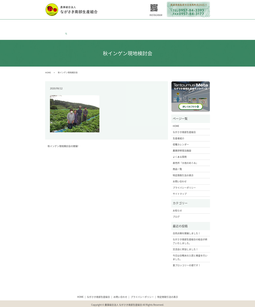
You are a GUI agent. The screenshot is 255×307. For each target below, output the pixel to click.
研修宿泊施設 (130, 23)
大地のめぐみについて (171, 23)
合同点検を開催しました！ (186, 227)
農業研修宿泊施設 (182, 144)
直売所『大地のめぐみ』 (185, 156)
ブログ (176, 210)
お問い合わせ (54, 28)
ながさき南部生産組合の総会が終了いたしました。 (190, 234)
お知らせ (177, 204)
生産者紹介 (92, 23)
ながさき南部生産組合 (70, 23)
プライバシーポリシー (184, 181)
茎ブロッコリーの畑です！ (186, 259)
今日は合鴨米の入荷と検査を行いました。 (190, 251)
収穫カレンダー (110, 23)
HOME (50, 23)
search (67, 28)
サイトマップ (180, 187)
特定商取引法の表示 (183, 169)
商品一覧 (192, 23)
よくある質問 (148, 23)
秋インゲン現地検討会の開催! (63, 139)
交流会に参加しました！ (185, 243)
